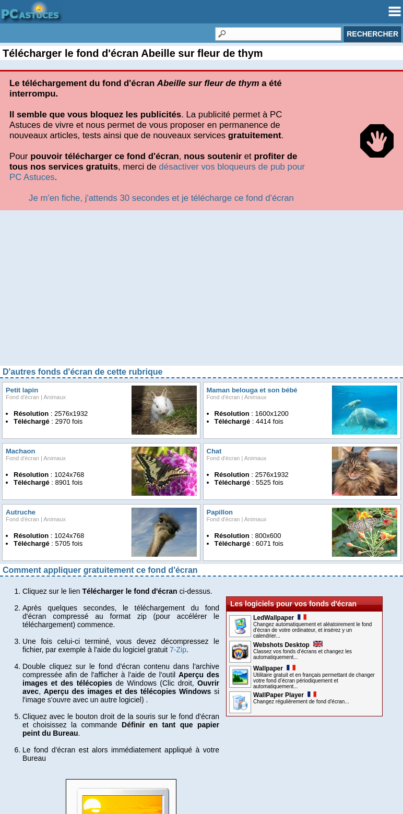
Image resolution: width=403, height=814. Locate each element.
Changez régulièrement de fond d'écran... (301, 701)
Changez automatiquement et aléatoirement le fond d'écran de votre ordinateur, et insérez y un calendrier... (312, 630)
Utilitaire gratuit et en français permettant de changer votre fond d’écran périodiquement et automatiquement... (314, 680)
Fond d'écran (22, 397)
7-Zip (178, 649)
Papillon (220, 512)
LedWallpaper (279, 617)
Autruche (20, 512)
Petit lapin (22, 390)
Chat (214, 451)
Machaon (20, 451)
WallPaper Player (284, 695)
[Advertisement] (201, 292)
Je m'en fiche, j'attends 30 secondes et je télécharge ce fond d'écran (161, 198)
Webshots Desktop (288, 645)
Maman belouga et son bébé (252, 390)
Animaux (54, 397)
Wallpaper (274, 668)
